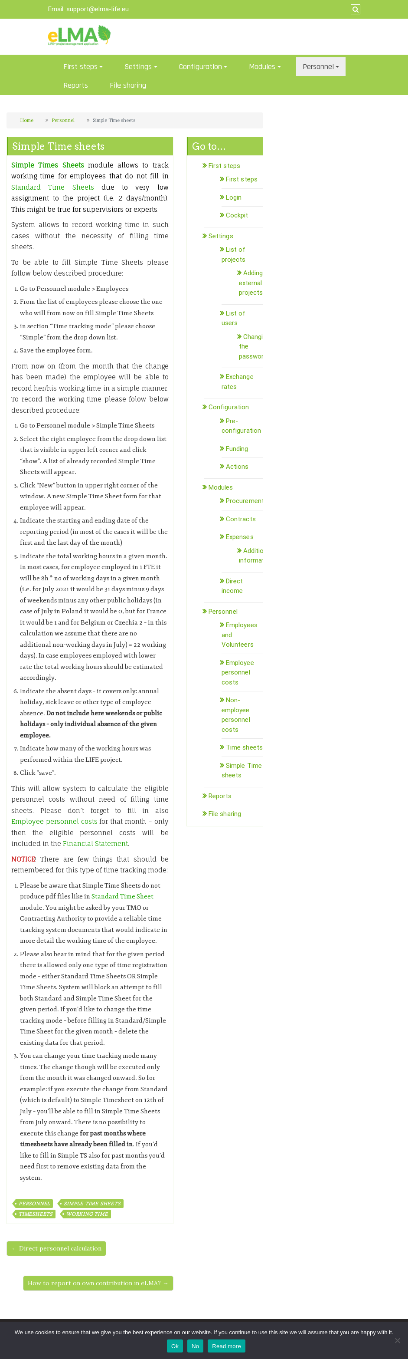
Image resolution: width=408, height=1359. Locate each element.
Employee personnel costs (238, 672)
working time (87, 1214)
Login (234, 197)
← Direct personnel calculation (56, 1248)
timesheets (35, 1214)
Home (26, 120)
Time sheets (244, 747)
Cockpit (237, 215)
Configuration (200, 67)
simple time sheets (92, 1204)
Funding (237, 449)
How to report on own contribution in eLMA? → (98, 1283)
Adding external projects (251, 282)
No (195, 1346)
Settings (138, 67)
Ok (175, 1346)
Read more (226, 1346)
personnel (34, 1204)
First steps (80, 67)
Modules (262, 67)
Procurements (247, 501)
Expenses (240, 537)
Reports (75, 85)
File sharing (128, 85)
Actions (237, 467)
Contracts (241, 519)
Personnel (318, 67)
